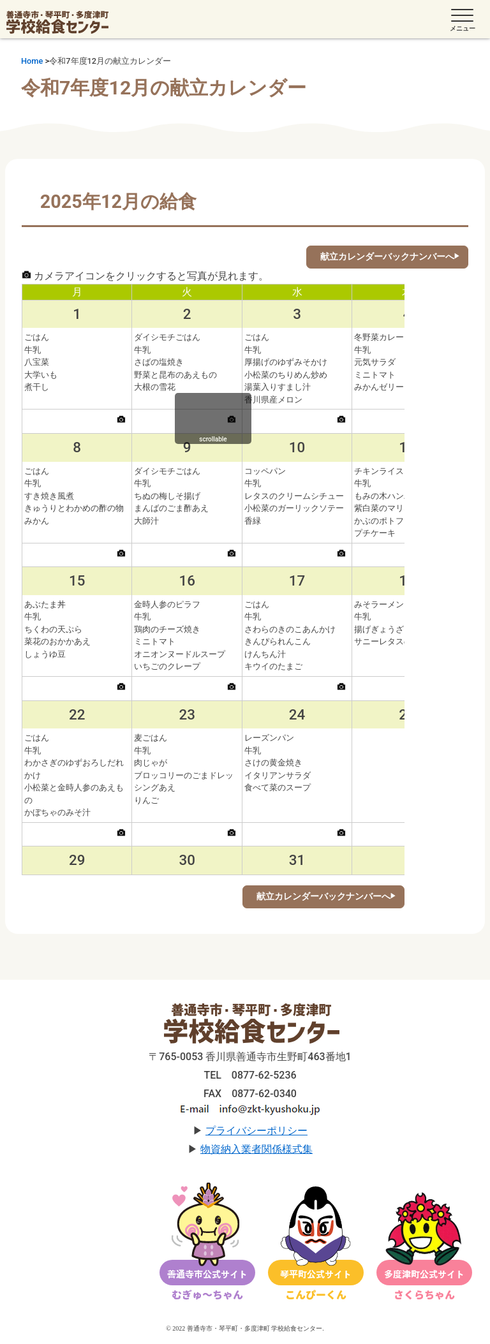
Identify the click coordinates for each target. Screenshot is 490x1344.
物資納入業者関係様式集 (256, 1150)
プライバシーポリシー (256, 1131)
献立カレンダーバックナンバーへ (387, 256)
